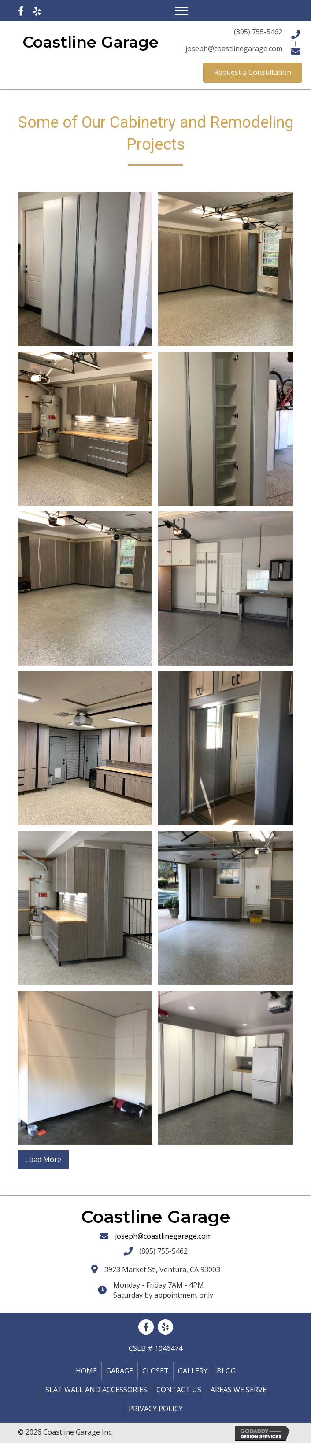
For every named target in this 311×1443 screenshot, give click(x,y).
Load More (43, 1159)
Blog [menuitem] (226, 1371)
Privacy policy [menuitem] (156, 1408)
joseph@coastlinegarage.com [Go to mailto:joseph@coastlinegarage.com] (233, 48)
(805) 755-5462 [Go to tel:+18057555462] (258, 32)
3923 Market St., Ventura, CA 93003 (162, 1269)
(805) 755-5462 (163, 1251)
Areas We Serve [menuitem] (239, 1390)
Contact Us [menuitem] (178, 1390)
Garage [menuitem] (119, 1371)
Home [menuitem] (86, 1371)
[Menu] (181, 11)
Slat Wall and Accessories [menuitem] (96, 1390)
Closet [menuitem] (155, 1371)
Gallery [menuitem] (192, 1371)
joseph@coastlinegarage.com (163, 1236)
